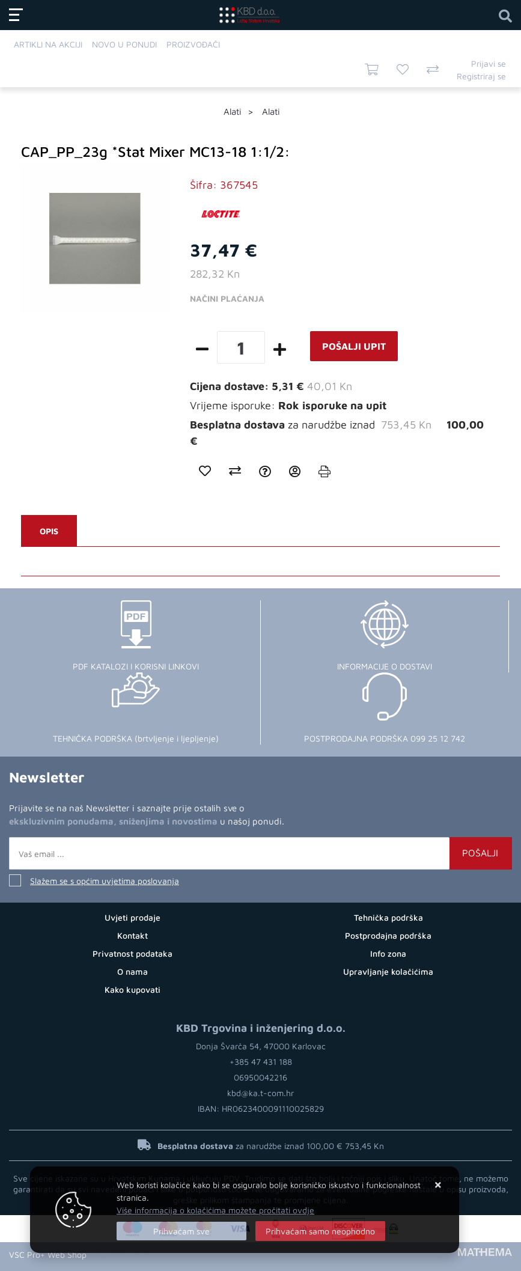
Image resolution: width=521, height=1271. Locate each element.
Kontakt (132, 935)
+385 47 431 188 (261, 1061)
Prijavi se (488, 63)
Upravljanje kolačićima (388, 971)
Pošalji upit (354, 346)
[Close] (181, 1231)
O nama (132, 971)
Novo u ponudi (124, 44)
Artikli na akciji (48, 44)
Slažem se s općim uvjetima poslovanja (104, 881)
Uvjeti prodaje (132, 917)
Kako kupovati (132, 989)
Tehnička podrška (388, 917)
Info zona (388, 953)
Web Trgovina (120, 1254)
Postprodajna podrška (388, 935)
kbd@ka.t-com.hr (260, 1093)
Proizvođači (193, 44)
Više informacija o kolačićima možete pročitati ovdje (215, 1210)
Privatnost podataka (132, 953)
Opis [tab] (49, 531)
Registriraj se (481, 76)
